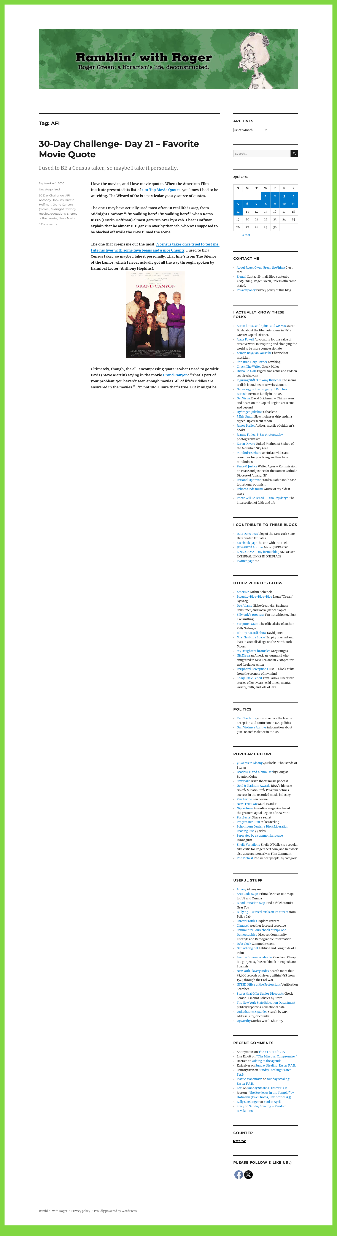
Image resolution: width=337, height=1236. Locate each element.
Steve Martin (67, 218)
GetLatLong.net (247, 948)
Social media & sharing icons (144, 1233)
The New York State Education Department (266, 1003)
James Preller (246, 425)
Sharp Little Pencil (249, 678)
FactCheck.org (246, 718)
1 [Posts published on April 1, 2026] (265, 196)
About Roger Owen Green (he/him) (261, 267)
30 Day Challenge (51, 195)
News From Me (247, 804)
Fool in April (272, 1102)
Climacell (243, 925)
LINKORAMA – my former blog (258, 552)
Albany (241, 889)
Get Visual (244, 398)
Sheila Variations (248, 845)
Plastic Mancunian (249, 1079)
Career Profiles (247, 921)
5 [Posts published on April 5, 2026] (238, 204)
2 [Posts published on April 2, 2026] (275, 196)
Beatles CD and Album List (255, 772)
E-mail (241, 277)
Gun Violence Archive (251, 727)
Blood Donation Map (251, 903)
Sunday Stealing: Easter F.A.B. (275, 1065)
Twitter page (245, 561)
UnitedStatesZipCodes (252, 1012)
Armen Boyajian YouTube (254, 353)
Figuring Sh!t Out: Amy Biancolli (259, 380)
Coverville (243, 781)
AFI (67, 195)
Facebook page (247, 543)
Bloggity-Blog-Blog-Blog (254, 596)
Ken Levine (244, 799)
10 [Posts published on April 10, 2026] (284, 204)
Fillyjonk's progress (250, 615)
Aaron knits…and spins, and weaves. (261, 326)
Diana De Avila (246, 371)
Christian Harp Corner (252, 362)
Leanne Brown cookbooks (255, 957)
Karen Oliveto (246, 444)
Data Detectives (247, 534)
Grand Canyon (175, 375)
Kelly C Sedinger (248, 1102)
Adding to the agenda (266, 1061)
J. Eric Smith (245, 416)
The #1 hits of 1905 (272, 1052)
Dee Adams (244, 606)
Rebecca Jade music (250, 489)
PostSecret (244, 817)
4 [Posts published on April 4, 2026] (293, 196)
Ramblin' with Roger (53, 1211)
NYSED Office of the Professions (259, 984)
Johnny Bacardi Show (251, 633)
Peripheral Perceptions (252, 669)
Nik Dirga (243, 655)
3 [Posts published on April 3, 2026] (284, 196)
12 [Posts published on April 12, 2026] (238, 212)
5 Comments (48, 224)
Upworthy (244, 1021)
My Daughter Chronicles (253, 651)
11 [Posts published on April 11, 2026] (293, 204)
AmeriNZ (243, 592)
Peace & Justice (247, 466)
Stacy (240, 1106)
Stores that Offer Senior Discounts (260, 993)
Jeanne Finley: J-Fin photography (260, 435)
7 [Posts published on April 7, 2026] (256, 204)
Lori (239, 1088)
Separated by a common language (260, 835)
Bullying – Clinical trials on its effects (262, 912)
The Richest (245, 858)
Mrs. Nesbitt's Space (251, 637)
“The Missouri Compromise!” (276, 1056)
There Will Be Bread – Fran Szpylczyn (262, 498)
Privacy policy (246, 290)
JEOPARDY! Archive (250, 547)
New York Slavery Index (253, 971)
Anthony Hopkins (51, 200)
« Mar (246, 235)
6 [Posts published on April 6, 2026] (247, 204)
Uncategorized (49, 189)
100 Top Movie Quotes (161, 190)
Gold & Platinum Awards (253, 786)
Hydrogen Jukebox (249, 412)
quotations (58, 213)
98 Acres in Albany (249, 763)
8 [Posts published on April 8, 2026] (266, 204)
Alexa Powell (245, 339)
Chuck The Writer (249, 367)
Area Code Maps (248, 894)
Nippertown (245, 808)
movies (44, 213)
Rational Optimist (249, 480)
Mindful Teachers (249, 453)
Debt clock (244, 944)
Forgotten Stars (247, 624)
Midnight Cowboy (63, 209)
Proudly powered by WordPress (115, 1211)
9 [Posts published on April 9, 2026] (275, 204)
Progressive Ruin (248, 822)
